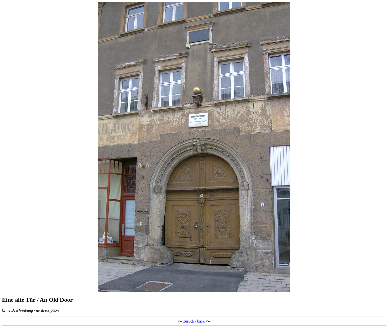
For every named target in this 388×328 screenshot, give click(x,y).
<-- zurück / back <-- (194, 321)
